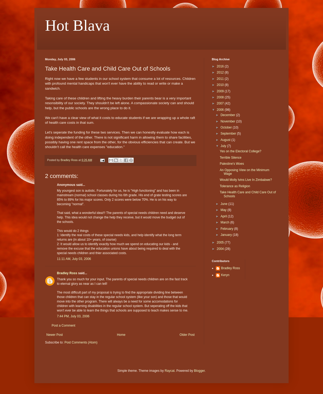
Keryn (225, 275)
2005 (221, 242)
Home (121, 335)
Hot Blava (77, 25)
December (228, 115)
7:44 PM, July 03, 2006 (73, 316)
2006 (221, 110)
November (228, 121)
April (224, 216)
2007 (221, 103)
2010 (221, 85)
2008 (221, 97)
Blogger (199, 371)
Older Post (187, 335)
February (227, 229)
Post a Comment (63, 325)
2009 (221, 91)
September (229, 133)
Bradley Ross (67, 273)
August (226, 140)
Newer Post (54, 335)
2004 (221, 249)
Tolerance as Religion (235, 186)
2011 (221, 79)
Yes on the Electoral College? (240, 151)
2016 (221, 66)
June (224, 204)
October (227, 127)
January (227, 235)
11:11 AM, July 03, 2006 (74, 259)
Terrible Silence (230, 157)
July (224, 146)
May (224, 210)
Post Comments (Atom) (80, 342)
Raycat (169, 371)
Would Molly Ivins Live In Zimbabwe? (246, 180)
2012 (221, 72)
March (225, 222)
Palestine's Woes (232, 164)
